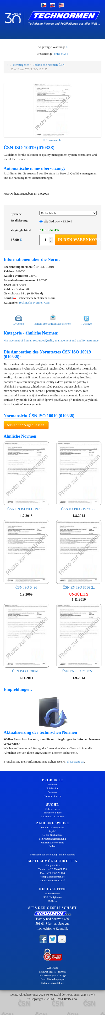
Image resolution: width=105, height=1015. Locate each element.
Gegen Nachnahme (53, 834)
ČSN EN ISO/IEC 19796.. (26, 476)
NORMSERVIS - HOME (52, 971)
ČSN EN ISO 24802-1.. (79, 638)
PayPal (52, 831)
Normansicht (52, 140)
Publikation (52, 788)
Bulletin (52, 901)
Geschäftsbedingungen (52, 979)
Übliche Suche (52, 808)
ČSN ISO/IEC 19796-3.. (79, 476)
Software (52, 792)
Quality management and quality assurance (72, 340)
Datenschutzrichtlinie (52, 982)
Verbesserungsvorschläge (52, 975)
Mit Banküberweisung (52, 842)
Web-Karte (52, 967)
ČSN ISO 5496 (26, 554)
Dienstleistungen (52, 795)
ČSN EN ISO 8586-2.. (79, 554)
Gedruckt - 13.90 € (58, 221)
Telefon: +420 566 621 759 (52, 869)
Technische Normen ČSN (49, 64)
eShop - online (52, 865)
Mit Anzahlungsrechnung (52, 838)
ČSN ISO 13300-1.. (26, 638)
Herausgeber (21, 64)
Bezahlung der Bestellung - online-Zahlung (52, 854)
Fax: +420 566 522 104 (52, 873)
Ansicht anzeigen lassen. (26, 425)
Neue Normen (52, 893)
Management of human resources (24, 340)
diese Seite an (75, 761)
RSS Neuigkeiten (52, 897)
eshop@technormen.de (52, 876)
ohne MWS (61, 53)
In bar (53, 846)
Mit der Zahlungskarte (52, 827)
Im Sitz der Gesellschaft (52, 880)
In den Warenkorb (77, 240)
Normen (52, 784)
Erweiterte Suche (52, 812)
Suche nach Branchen (52, 816)
